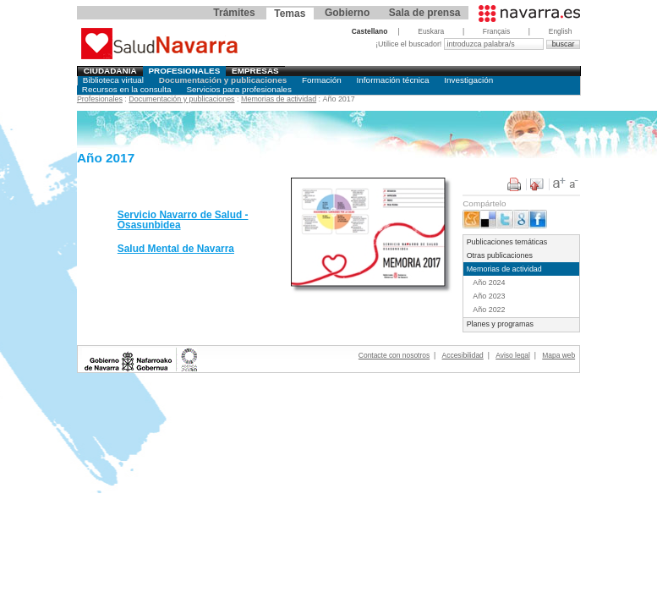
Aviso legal (512, 355)
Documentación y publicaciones (223, 80)
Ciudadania (110, 70)
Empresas (255, 70)
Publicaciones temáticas (507, 242)
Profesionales (184, 70)
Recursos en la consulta (127, 89)
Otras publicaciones (500, 255)
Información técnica (393, 80)
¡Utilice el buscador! (409, 44)
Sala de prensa (425, 13)
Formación (322, 80)
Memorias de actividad (278, 99)
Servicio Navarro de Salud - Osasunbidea (183, 220)
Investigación (468, 80)
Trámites (234, 13)
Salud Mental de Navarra (176, 249)
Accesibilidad (463, 355)
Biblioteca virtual (113, 80)
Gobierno (347, 13)
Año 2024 (489, 282)
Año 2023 (489, 296)
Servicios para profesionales (238, 89)
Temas (289, 13)
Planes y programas (500, 324)
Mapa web (558, 355)
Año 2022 (489, 309)
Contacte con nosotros (394, 355)
